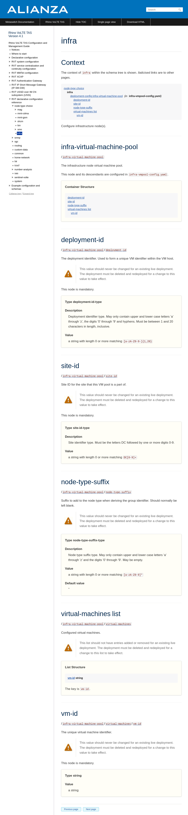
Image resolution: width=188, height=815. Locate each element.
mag (19, 109)
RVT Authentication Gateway (27, 80)
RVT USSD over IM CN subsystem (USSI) (24, 94)
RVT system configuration (25, 61)
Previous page (71, 809)
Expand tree (28, 193)
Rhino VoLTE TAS (55, 22)
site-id (77, 103)
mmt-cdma (23, 113)
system (18, 181)
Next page (91, 809)
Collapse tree (15, 193)
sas (16, 173)
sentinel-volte (22, 177)
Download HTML (136, 22)
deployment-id (81, 99)
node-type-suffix (82, 107)
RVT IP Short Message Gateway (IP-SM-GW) (29, 86)
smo (19, 129)
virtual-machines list (85, 111)
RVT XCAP (18, 76)
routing (18, 145)
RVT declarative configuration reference (27, 101)
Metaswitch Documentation (20, 22)
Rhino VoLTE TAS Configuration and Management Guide (28, 45)
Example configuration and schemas (26, 187)
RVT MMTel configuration (25, 72)
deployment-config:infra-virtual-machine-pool (96, 96)
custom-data (21, 149)
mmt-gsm (22, 117)
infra (19, 133)
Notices (15, 49)
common (19, 153)
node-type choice (74, 88)
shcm (20, 121)
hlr (16, 161)
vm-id (80, 115)
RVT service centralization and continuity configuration (28, 67)
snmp (17, 137)
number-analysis (23, 169)
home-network (22, 157)
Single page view (107, 22)
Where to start (19, 53)
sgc (16, 141)
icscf (17, 165)
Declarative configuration (25, 57)
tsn (19, 125)
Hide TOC (81, 22)
